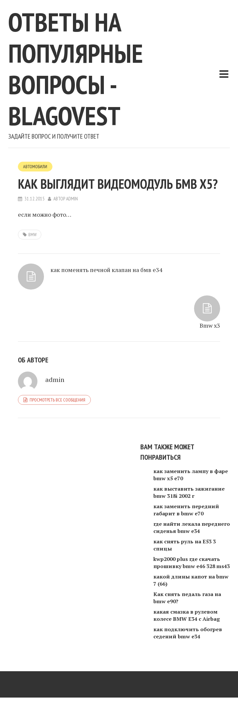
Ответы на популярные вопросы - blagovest (75, 68)
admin (72, 199)
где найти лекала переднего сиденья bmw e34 (191, 527)
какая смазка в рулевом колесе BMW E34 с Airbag (186, 615)
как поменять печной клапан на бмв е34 (106, 270)
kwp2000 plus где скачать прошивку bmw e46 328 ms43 (191, 562)
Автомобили (35, 167)
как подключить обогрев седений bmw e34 (187, 633)
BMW (32, 235)
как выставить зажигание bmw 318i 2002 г (189, 492)
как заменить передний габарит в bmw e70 (186, 510)
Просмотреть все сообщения (57, 400)
